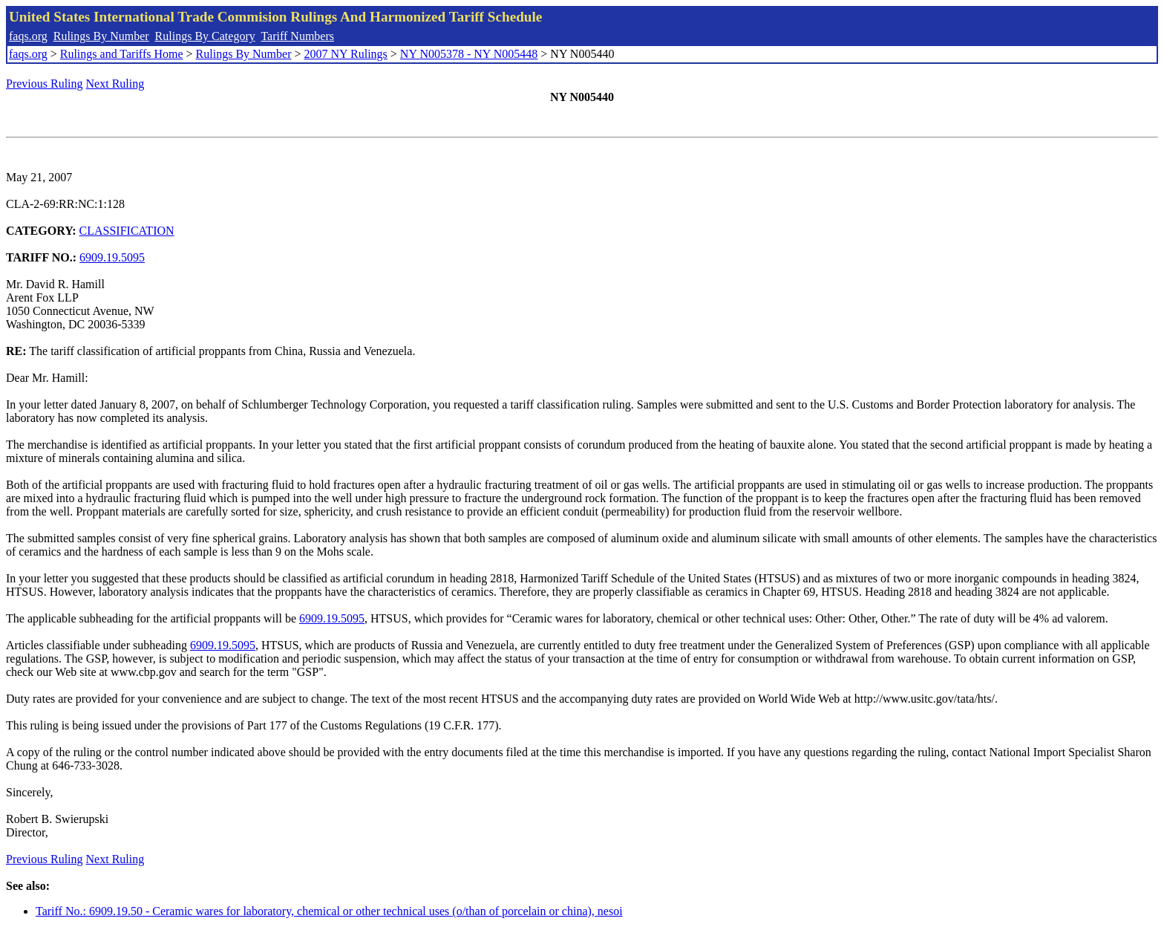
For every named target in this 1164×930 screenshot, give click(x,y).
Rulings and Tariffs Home (121, 54)
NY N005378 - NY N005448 (468, 54)
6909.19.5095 (112, 257)
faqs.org (28, 36)
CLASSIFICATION (126, 230)
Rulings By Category (205, 36)
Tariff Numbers (297, 36)
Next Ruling (115, 83)
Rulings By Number (101, 36)
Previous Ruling (44, 83)
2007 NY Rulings (346, 54)
